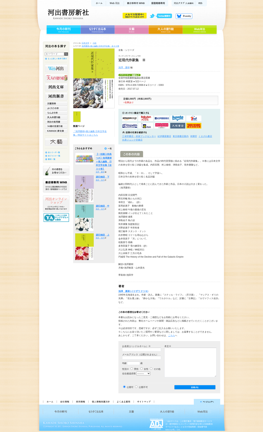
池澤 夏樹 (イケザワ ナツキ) (133, 291)
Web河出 (115, 3)
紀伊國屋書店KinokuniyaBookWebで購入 (161, 118)
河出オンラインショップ (56, 203)
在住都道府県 (129, 373)
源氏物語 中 (102, 206)
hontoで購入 (177, 118)
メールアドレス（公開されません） (140, 354)
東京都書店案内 (181, 136)
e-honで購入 (145, 126)
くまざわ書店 (205, 136)
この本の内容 (131, 154)
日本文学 (85, 43)
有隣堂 (193, 136)
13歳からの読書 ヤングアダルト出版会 (57, 217)
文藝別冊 (56, 103)
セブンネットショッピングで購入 (193, 118)
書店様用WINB (136, 3)
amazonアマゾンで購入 (129, 118)
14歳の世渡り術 (56, 126)
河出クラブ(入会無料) (183, 3)
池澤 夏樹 (124, 67)
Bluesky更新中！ (184, 16)
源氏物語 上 (102, 235)
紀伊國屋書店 (164, 136)
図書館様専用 (158, 3)
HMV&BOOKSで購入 (161, 126)
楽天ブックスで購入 (145, 118)
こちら (171, 335)
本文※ (167, 346)
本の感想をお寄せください (56, 171)
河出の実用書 (56, 121)
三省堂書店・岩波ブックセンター (139, 136)
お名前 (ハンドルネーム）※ (136, 346)
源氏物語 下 (102, 177)
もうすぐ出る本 (98, 29)
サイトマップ (143, 402)
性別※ (125, 369)
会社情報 (64, 402)
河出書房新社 (68, 14)
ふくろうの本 (56, 108)
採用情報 (80, 402)
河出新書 (56, 96)
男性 (134, 369)
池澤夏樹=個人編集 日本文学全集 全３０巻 (100, 46)
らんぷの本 (56, 112)
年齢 (124, 363)
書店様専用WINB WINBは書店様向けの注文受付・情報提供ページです (56, 185)
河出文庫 (56, 87)
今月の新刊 (63, 29)
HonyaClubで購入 (129, 126)
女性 (144, 369)
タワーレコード (193, 126)
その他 (155, 369)
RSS (201, 3)
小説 (94, 43)
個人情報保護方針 (100, 402)
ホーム (98, 3)
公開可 (130, 387)
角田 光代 (100, 180)
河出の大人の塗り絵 (56, 78)
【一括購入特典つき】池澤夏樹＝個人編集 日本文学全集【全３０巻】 (104, 161)
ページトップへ (188, 402)
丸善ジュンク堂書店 (132, 140)
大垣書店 (177, 126)
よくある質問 (123, 402)
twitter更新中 (162, 16)
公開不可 (143, 387)
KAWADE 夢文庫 (56, 131)
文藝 (132, 29)
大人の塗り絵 (166, 29)
